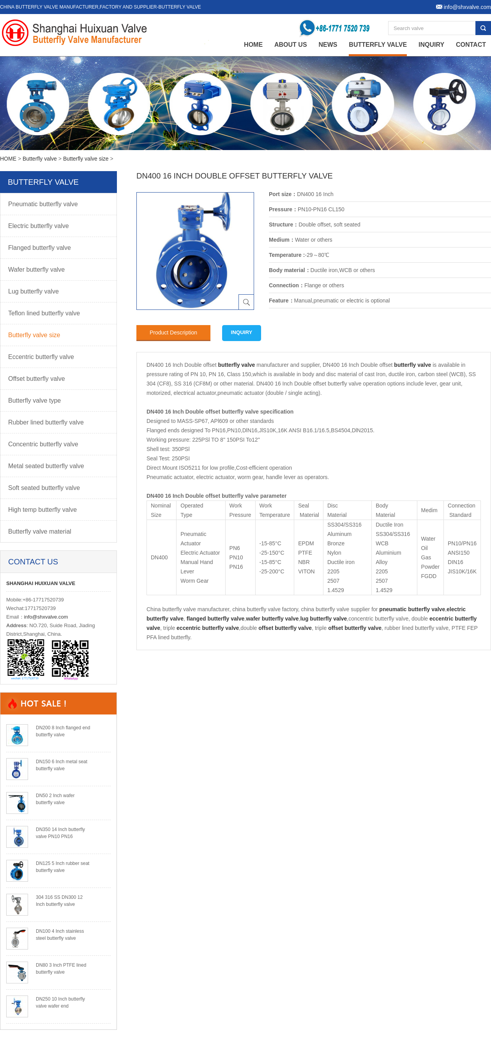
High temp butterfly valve (42, 509)
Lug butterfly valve (33, 291)
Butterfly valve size (86, 159)
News (327, 44)
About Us (290, 44)
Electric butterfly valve (38, 226)
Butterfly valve (378, 44)
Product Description (173, 332)
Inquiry (431, 44)
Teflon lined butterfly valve (44, 313)
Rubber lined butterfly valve (46, 422)
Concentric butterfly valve (43, 444)
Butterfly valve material (39, 531)
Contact (471, 44)
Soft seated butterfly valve (44, 488)
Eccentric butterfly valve (41, 357)
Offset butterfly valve (36, 378)
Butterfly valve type (34, 400)
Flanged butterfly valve (39, 247)
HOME (8, 159)
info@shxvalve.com (46, 617)
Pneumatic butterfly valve (43, 204)
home (253, 44)
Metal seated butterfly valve (46, 466)
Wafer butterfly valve (36, 269)
